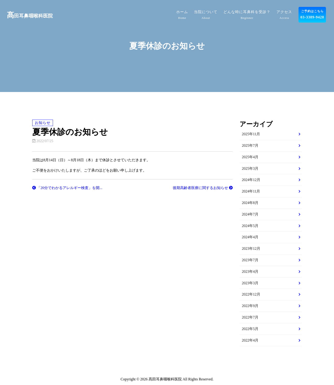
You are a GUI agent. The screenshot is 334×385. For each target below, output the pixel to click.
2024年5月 (250, 226)
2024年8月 (250, 203)
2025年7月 (250, 145)
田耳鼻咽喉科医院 (30, 15)
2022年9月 (250, 306)
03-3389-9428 (312, 14)
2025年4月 (250, 157)
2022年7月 (250, 317)
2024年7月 (250, 214)
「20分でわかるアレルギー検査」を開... (67, 188)
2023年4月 (250, 271)
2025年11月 (251, 134)
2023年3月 (250, 283)
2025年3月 (250, 168)
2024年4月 (250, 237)
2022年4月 (250, 340)
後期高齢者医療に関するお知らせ (203, 188)
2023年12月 (251, 248)
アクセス (284, 15)
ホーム (182, 15)
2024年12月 (251, 180)
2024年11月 (251, 191)
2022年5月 (250, 329)
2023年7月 (250, 260)
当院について (205, 15)
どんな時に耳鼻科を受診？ (246, 15)
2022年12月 (251, 294)
